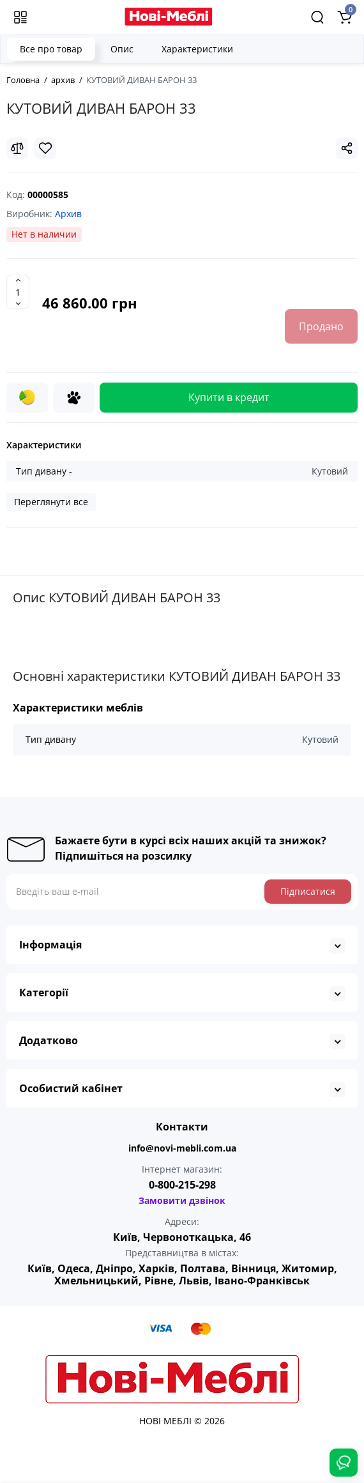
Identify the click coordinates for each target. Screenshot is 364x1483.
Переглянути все (51, 502)
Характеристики (197, 49)
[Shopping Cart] (344, 17)
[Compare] (17, 148)
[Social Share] (347, 148)
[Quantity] (17, 292)
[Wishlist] (45, 148)
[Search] (317, 17)
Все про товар (51, 49)
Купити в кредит (228, 397)
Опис (121, 49)
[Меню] (20, 17)
